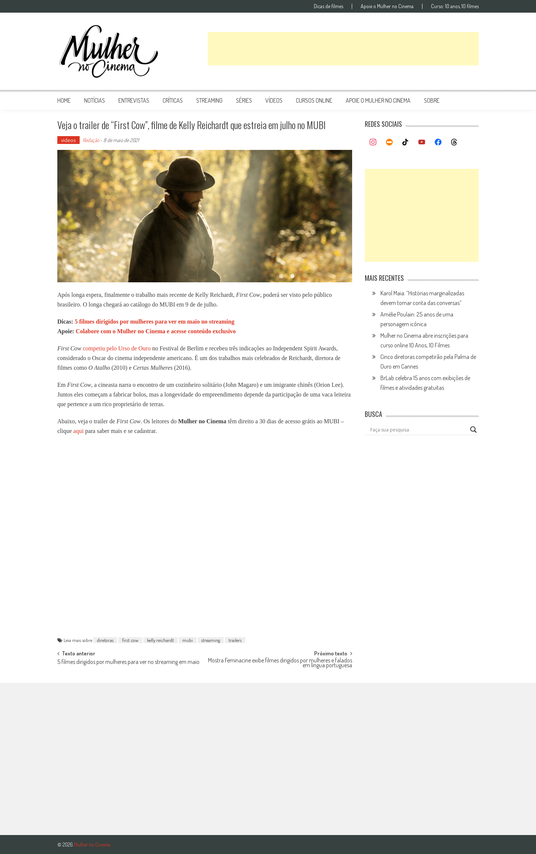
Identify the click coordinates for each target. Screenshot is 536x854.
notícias (94, 100)
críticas (173, 100)
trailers (235, 640)
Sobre (432, 100)
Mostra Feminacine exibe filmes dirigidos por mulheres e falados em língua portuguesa (280, 663)
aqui (78, 431)
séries (244, 100)
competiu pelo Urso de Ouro (116, 348)
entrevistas (133, 100)
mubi (187, 640)
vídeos (274, 100)
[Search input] (418, 429)
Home (64, 100)
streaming (209, 100)
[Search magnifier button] (473, 429)
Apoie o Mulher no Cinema (387, 6)
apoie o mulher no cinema (378, 100)
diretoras (105, 640)
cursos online (314, 100)
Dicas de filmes (328, 6)
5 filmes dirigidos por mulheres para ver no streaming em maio (128, 662)
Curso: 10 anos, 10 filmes (455, 6)
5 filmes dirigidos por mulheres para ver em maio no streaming (154, 321)
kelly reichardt (160, 640)
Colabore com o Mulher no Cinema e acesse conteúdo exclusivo (156, 331)
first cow (130, 640)
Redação (91, 140)
